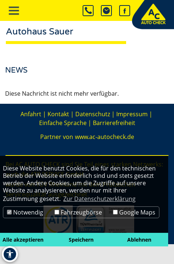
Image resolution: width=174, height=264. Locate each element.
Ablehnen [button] (139, 239)
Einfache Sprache (63, 123)
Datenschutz (92, 114)
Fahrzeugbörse (78, 212)
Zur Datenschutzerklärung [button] (99, 199)
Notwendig (25, 212)
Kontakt (58, 114)
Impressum (132, 114)
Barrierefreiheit (114, 123)
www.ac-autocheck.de (104, 136)
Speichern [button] (81, 239)
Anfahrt (30, 114)
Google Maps (134, 212)
